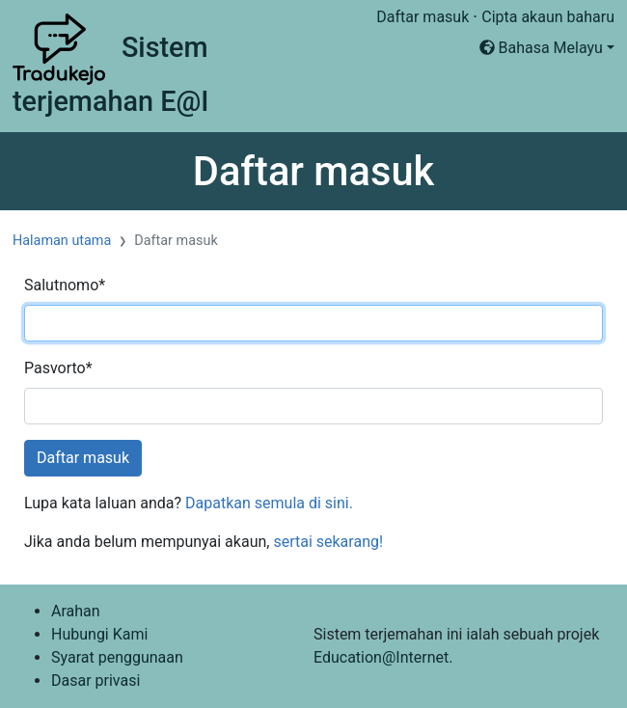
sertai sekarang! (328, 541)
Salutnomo (64, 285)
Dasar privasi (95, 680)
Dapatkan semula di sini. (269, 503)
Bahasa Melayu (541, 48)
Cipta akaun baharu (547, 17)
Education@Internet (381, 657)
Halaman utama (62, 240)
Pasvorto (58, 368)
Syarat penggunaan (117, 657)
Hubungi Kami (99, 634)
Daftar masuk (422, 17)
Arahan (75, 611)
